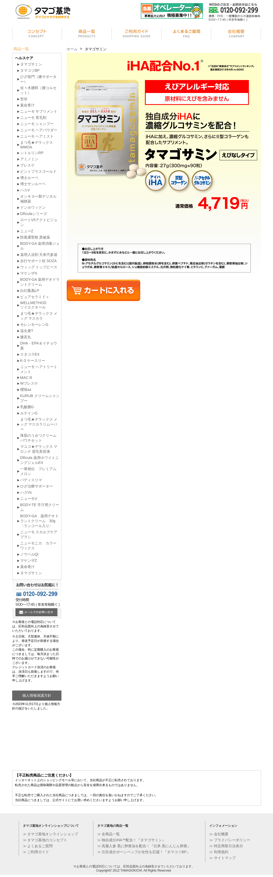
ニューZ (26, 231)
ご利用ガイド (137, 34)
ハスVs (26, 492)
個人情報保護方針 (36, 695)
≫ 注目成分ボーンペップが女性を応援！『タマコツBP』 (143, 852)
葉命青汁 (27, 105)
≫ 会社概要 (218, 834)
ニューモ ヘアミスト (37, 136)
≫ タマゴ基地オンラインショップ (50, 834)
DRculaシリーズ (33, 214)
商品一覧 (87, 34)
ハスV (25, 190)
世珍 (23, 99)
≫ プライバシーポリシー (229, 840)
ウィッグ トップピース (39, 267)
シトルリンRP (32, 153)
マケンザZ (28, 560)
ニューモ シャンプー (37, 124)
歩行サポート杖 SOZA (38, 261)
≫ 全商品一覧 (108, 834)
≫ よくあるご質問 (38, 846)
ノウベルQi (29, 554)
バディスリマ (31, 480)
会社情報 (236, 34)
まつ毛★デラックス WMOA (36, 144)
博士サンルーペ (33, 184)
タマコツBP (30, 70)
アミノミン (29, 159)
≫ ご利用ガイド (36, 852)
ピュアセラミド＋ (34, 297)
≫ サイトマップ (222, 858)
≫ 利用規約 (218, 852)
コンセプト (37, 34)
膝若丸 (25, 337)
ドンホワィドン (33, 207)
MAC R (26, 378)
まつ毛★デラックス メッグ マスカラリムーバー (39, 424)
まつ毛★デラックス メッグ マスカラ (39, 315)
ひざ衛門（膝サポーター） (38, 79)
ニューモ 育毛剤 (33, 118)
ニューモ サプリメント (39, 111)
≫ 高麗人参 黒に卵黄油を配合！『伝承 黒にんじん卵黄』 (144, 846)
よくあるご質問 (186, 34)
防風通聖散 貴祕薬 (35, 237)
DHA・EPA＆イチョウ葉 (38, 345)
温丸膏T (26, 331)
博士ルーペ (29, 178)
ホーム (72, 49)
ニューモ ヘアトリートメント (39, 369)
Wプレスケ (29, 383)
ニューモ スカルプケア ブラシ (39, 534)
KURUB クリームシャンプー (40, 398)
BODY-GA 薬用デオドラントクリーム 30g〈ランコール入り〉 (39, 521)
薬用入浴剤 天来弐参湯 (39, 255)
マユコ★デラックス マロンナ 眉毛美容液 (39, 449)
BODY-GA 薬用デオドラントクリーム (40, 281)
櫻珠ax (25, 389)
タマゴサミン (31, 64)
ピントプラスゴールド (38, 171)
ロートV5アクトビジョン (39, 222)
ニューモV (28, 499)
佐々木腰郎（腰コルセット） (38, 90)
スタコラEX (30, 354)
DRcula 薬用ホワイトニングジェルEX (39, 460)
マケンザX (28, 273)
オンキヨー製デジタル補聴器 (38, 198)
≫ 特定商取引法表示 (226, 846)
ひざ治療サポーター (36, 486)
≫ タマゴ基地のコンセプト (45, 840)
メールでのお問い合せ (37, 612)
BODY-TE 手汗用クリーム (39, 507)
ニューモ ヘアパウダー (39, 130)
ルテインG (29, 413)
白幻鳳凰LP (29, 291)
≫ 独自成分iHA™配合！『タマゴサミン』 (131, 840)
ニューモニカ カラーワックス (38, 545)
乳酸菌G (27, 407)
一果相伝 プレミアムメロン (38, 471)
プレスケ (27, 165)
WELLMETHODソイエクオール (33, 305)
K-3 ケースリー (32, 360)
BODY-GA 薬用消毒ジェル (40, 245)
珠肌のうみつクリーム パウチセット (38, 437)
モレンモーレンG (34, 324)
